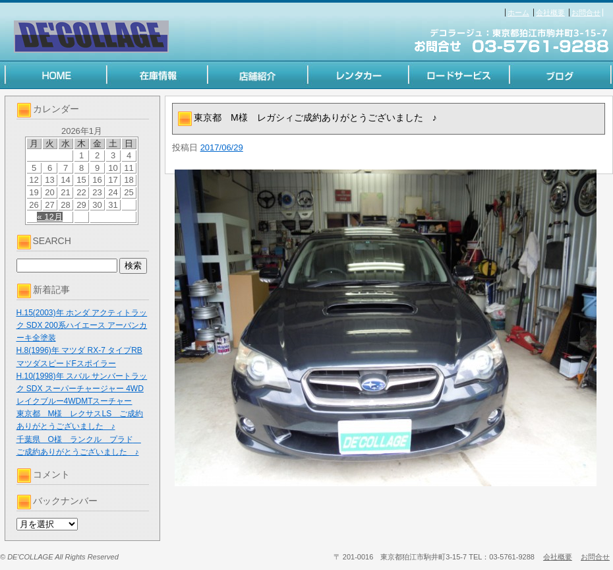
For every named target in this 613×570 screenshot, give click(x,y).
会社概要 (550, 12)
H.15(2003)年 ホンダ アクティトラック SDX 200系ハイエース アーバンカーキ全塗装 (82, 325)
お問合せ (585, 12)
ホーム (518, 12)
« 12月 (49, 217)
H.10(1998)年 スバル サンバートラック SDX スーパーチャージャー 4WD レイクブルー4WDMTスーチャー (82, 388)
